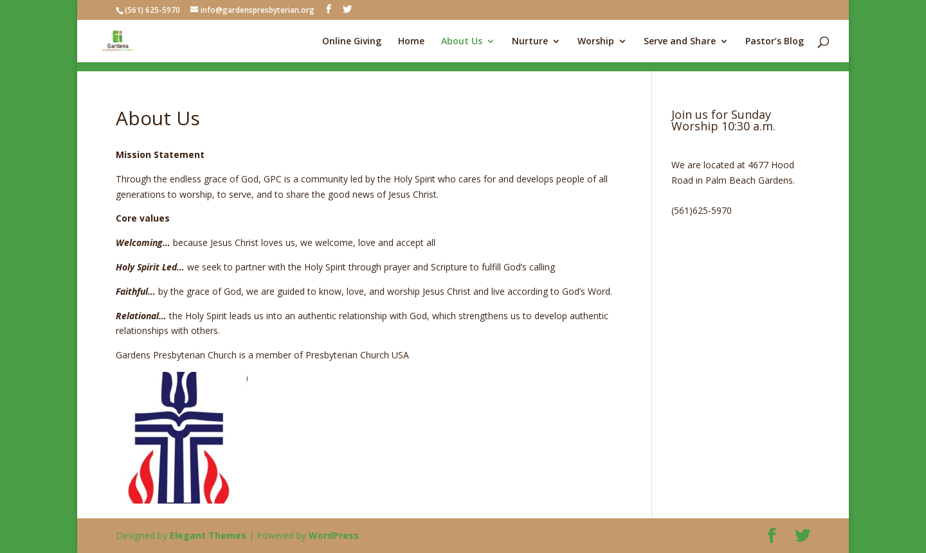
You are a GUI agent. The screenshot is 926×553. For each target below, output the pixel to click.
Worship (595, 42)
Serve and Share (680, 42)
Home (411, 42)
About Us (461, 42)
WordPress (334, 535)
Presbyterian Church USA (357, 355)
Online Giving (351, 42)
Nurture (530, 42)
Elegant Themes (208, 535)
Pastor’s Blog (774, 42)
